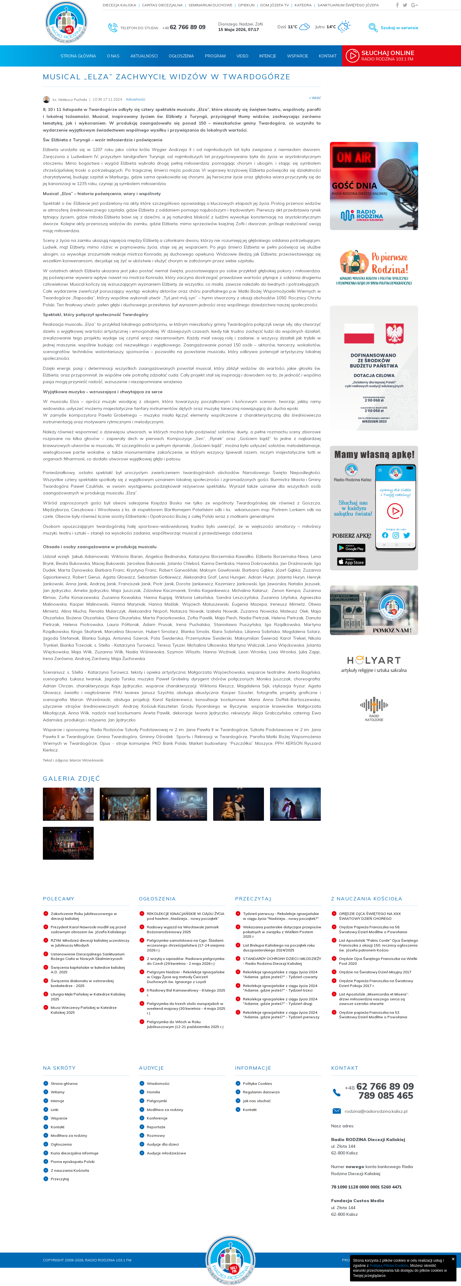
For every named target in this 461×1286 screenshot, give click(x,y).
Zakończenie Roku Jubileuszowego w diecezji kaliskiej (84, 916)
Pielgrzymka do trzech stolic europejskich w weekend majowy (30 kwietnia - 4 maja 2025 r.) (186, 1008)
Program (215, 55)
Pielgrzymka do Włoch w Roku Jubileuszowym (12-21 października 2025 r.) (185, 1024)
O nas (113, 55)
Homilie (153, 1092)
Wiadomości (158, 1083)
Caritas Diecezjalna (162, 5)
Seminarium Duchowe (210, 5)
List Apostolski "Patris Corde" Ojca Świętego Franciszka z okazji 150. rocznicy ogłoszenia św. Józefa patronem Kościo (378, 945)
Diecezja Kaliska (119, 5)
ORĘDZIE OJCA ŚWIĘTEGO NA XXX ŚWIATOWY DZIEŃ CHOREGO (370, 916)
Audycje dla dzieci (163, 1144)
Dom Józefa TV (274, 5)
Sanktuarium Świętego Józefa (348, 5)
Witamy (57, 1092)
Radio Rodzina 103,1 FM (390, 55)
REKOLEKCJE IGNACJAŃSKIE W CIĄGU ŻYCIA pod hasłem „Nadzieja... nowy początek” (185, 916)
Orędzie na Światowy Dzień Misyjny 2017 (375, 972)
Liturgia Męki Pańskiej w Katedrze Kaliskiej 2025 (88, 996)
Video (242, 55)
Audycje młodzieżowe (166, 1153)
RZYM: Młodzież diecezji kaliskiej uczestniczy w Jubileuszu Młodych (90, 942)
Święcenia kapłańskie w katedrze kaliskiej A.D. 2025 (88, 970)
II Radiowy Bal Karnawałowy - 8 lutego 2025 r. (186, 992)
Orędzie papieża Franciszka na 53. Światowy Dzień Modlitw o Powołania (373, 1015)
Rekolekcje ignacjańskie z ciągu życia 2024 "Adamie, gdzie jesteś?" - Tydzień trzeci (280, 988)
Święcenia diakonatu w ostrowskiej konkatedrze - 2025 (82, 983)
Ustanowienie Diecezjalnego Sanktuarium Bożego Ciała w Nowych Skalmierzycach (88, 956)
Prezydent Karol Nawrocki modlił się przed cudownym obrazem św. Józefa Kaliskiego (88, 929)
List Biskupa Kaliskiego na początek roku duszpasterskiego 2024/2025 (279, 947)
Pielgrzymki (157, 1101)
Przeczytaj (60, 1179)
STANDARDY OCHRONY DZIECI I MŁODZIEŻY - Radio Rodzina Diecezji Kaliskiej (282, 961)
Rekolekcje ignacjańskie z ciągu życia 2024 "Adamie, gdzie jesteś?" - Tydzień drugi (280, 1001)
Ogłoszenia (181, 55)
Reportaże (156, 1127)
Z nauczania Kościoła (70, 1170)
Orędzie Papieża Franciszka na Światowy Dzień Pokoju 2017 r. (376, 983)
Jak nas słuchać (257, 1101)
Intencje (267, 55)
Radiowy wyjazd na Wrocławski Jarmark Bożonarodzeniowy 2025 (183, 929)
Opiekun (246, 5)
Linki (54, 1109)
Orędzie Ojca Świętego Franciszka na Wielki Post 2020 (378, 961)
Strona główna (64, 1083)
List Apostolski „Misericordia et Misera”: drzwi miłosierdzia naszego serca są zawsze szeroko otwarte (374, 999)
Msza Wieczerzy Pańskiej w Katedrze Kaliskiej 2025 (84, 1010)
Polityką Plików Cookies (389, 1266)
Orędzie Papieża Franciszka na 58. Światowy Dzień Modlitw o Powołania (373, 929)
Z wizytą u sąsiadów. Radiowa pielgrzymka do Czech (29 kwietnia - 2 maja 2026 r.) (185, 961)
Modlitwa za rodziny (69, 1135)
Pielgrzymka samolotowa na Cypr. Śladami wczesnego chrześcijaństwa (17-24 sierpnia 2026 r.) (185, 945)
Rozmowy (156, 1135)
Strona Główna (78, 55)
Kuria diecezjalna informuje (75, 1153)
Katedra (303, 5)
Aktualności (144, 55)
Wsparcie (297, 55)
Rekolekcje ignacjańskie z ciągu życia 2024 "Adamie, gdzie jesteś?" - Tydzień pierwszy (281, 1015)
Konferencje (157, 1118)
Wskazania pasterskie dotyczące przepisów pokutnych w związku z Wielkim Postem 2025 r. (282, 932)
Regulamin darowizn (261, 1092)
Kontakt (328, 55)
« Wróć (315, 98)
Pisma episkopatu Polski (73, 1161)
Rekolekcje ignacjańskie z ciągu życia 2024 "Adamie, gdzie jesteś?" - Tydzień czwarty (280, 974)
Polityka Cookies (257, 1083)
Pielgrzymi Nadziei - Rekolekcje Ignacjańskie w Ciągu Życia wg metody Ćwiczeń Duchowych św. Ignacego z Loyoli (186, 977)
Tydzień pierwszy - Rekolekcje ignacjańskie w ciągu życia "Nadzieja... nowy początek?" (281, 916)
